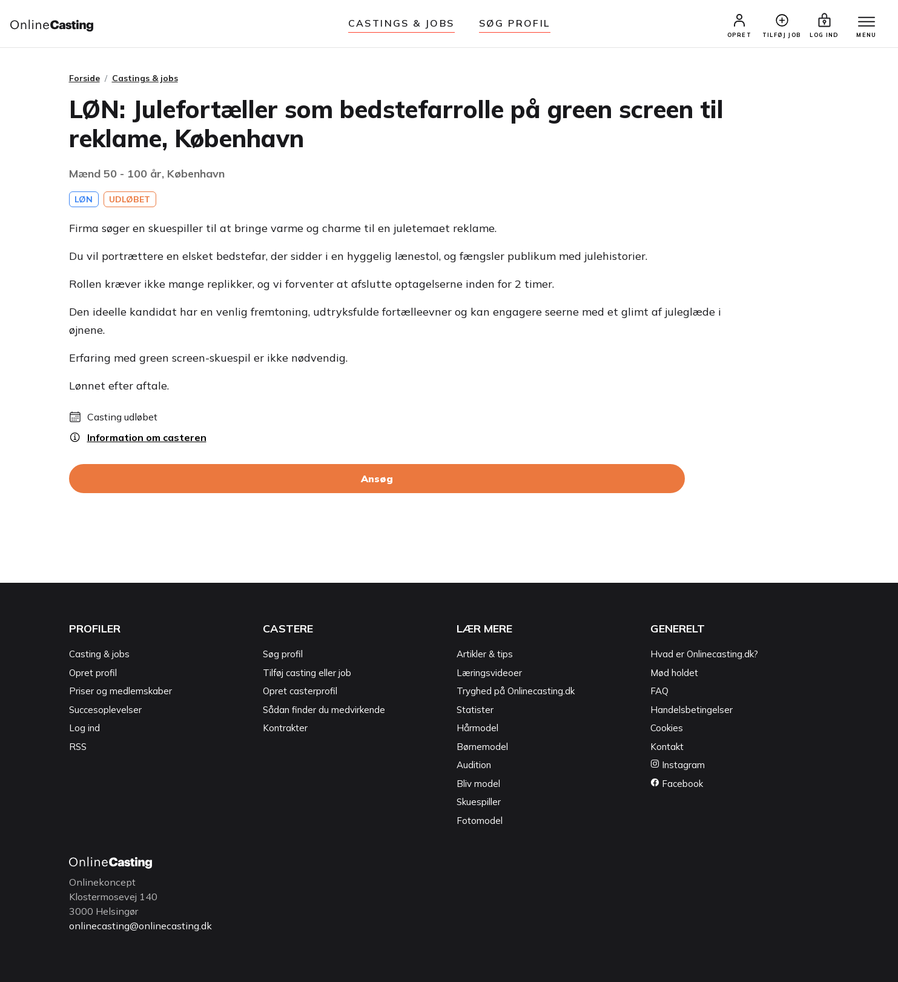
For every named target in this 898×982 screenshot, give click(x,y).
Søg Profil (514, 23)
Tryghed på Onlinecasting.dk (516, 691)
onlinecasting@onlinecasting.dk (140, 926)
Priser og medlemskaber (120, 691)
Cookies (666, 728)
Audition (474, 765)
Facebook (676, 783)
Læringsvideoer (489, 672)
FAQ (659, 691)
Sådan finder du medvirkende (324, 709)
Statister (475, 709)
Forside (84, 78)
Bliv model (478, 783)
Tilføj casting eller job (307, 672)
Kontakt (667, 746)
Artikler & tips (485, 654)
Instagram (677, 765)
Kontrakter (285, 728)
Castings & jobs (401, 23)
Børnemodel (482, 746)
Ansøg (377, 479)
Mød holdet (674, 672)
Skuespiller (479, 802)
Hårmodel (477, 728)
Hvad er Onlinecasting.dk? (704, 654)
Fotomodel (480, 820)
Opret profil (93, 672)
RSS (78, 746)
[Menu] (866, 22)
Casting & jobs (99, 654)
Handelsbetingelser (691, 709)
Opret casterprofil (300, 691)
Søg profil (283, 654)
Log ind (84, 728)
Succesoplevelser (105, 709)
